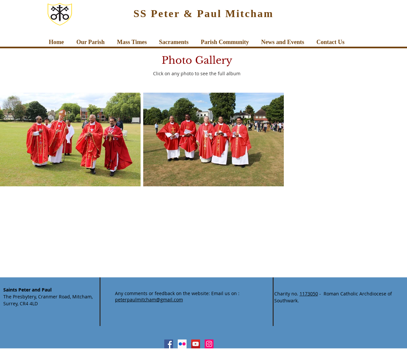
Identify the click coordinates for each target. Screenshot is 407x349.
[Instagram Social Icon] (209, 343)
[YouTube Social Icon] (195, 343)
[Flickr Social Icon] (182, 343)
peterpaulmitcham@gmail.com (149, 299)
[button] (90, 42)
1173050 (309, 294)
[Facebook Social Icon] (168, 343)
